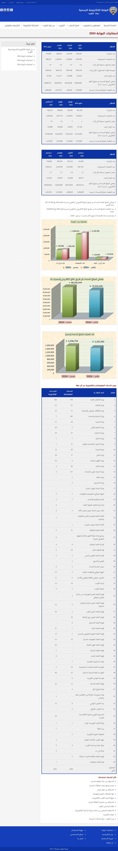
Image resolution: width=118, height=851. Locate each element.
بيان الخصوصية (107, 834)
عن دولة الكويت (48, 25)
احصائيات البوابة (107, 830)
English (4, 2)
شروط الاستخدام (107, 838)
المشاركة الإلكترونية (30, 25)
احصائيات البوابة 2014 (25, 56)
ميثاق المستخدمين (76, 834)
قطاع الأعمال (73, 25)
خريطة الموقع (20, 2)
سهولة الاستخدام (77, 830)
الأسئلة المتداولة (31, 2)
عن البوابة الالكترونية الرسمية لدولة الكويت (20, 51)
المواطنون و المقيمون (91, 25)
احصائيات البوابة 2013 (25, 60)
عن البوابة (109, 842)
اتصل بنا (11, 2)
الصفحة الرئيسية (110, 25)
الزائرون (61, 25)
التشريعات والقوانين (12, 25)
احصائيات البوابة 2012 (25, 64)
